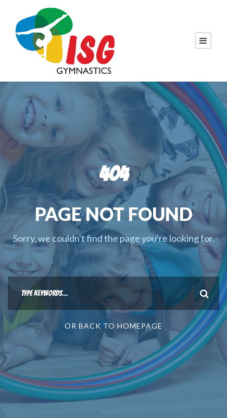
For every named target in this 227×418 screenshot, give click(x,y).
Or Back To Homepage (113, 325)
